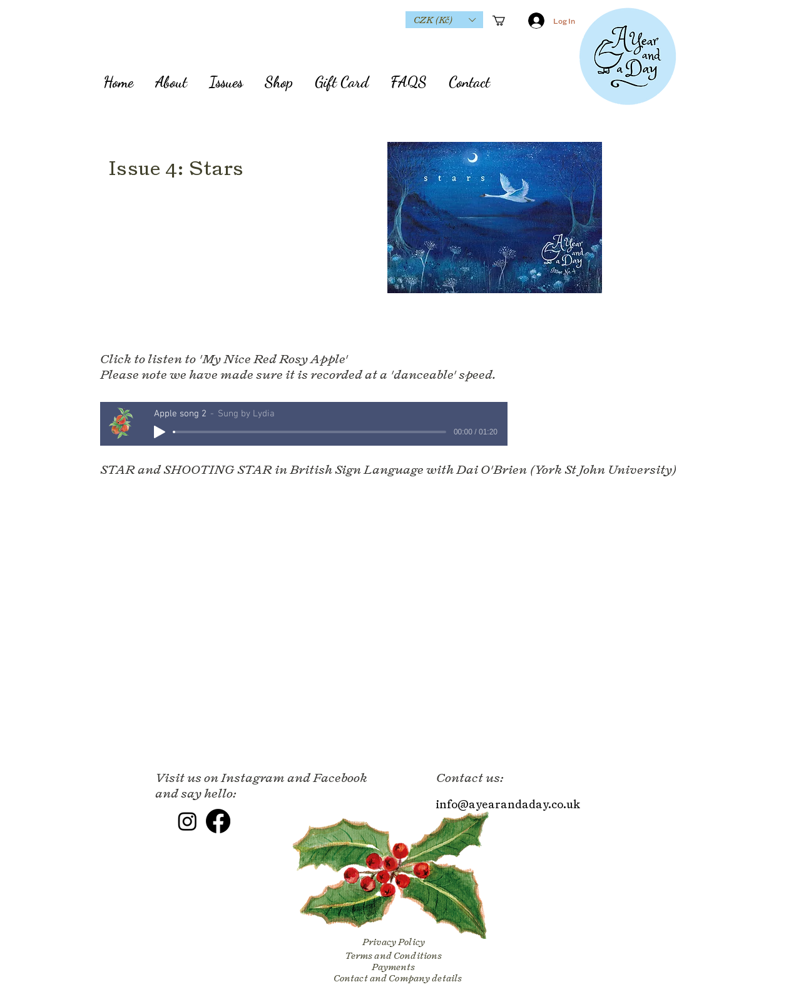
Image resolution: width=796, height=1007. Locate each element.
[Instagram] (187, 821)
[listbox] (444, 19)
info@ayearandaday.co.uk (508, 804)
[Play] (159, 432)
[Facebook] (218, 821)
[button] (444, 19)
